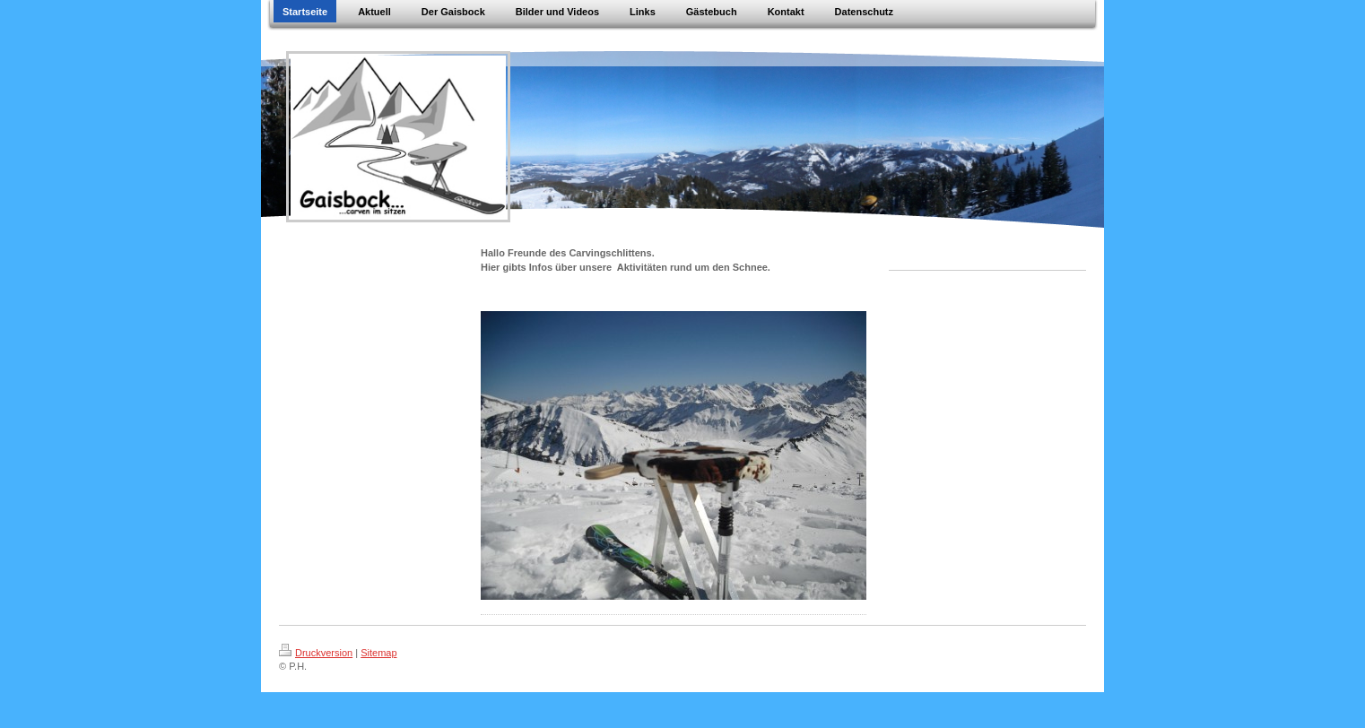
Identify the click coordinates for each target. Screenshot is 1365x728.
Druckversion (315, 652)
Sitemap (378, 652)
